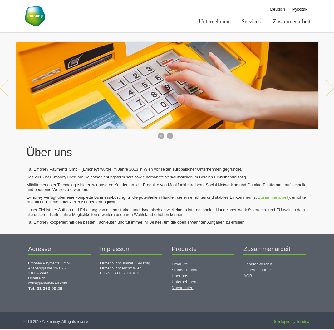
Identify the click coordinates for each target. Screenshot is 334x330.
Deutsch (277, 9)
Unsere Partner (257, 270)
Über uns (180, 276)
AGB (247, 276)
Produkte (180, 264)
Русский (299, 9)
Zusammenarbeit (273, 197)
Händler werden (257, 264)
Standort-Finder (186, 270)
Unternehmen (184, 281)
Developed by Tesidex (291, 321)
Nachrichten (182, 287)
